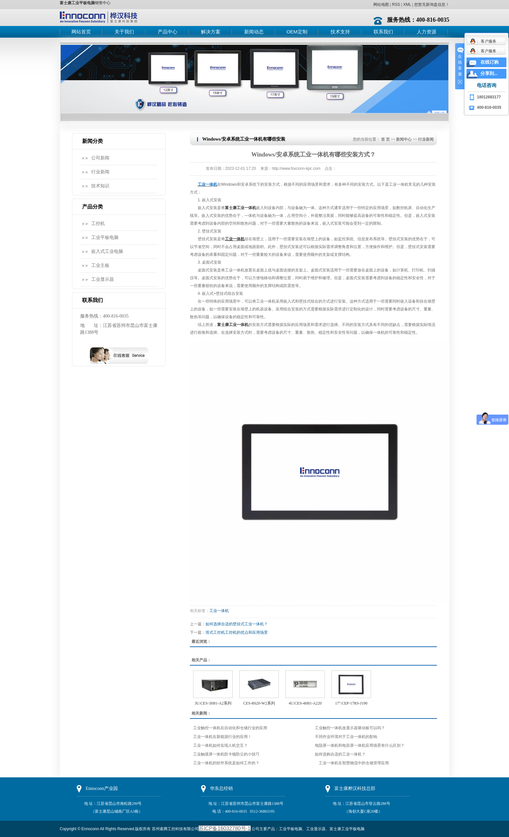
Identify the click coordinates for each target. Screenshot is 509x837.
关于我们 (124, 31)
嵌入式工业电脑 (107, 251)
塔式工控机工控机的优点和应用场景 (236, 632)
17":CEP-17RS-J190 (351, 703)
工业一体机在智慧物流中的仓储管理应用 (352, 763)
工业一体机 (219, 610)
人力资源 (426, 31)
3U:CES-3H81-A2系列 (212, 703)
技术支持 (340, 31)
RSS (396, 4)
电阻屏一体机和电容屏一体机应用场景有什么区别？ (359, 745)
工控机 (98, 223)
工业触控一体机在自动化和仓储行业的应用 (230, 728)
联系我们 (383, 31)
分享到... (489, 73)
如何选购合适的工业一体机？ (340, 754)
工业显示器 (102, 279)
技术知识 (100, 185)
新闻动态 (254, 31)
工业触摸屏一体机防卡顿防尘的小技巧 (226, 754)
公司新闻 (100, 158)
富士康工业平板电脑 (77, 3)
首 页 (385, 139)
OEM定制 (296, 31)
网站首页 (81, 31)
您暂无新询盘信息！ (431, 4)
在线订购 (489, 62)
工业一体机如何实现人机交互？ (220, 745)
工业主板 (100, 265)
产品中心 (167, 31)
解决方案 (210, 31)
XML (407, 4)
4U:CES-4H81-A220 (305, 703)
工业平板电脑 (104, 237)
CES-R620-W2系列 (259, 703)
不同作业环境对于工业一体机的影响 (346, 736)
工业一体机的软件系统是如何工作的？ (226, 763)
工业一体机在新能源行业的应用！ (222, 736)
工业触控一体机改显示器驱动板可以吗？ (350, 728)
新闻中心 (404, 139)
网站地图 (381, 4)
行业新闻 (100, 171)
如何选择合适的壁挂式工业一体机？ (236, 624)
